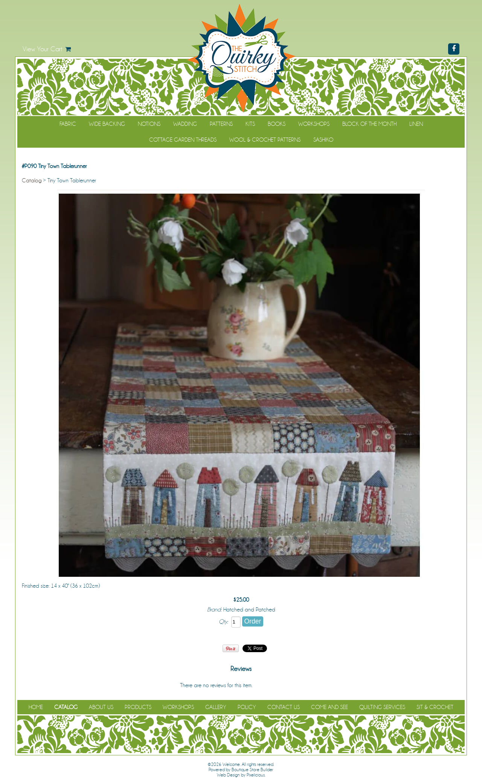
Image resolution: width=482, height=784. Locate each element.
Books (276, 124)
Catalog (31, 180)
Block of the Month (369, 124)
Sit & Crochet (434, 707)
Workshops (313, 124)
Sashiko (323, 140)
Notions (149, 124)
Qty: (223, 622)
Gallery (215, 707)
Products (138, 707)
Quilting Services (382, 707)
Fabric (67, 124)
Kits (250, 124)
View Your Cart (43, 49)
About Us (101, 707)
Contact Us (283, 707)
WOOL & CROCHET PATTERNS (264, 140)
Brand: (214, 610)
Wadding (185, 124)
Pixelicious (256, 775)
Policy (247, 707)
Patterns (221, 124)
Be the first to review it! (278, 685)
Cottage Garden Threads (183, 140)
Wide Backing (107, 124)
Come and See (329, 707)
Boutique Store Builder (252, 769)
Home (36, 707)
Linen (416, 124)
